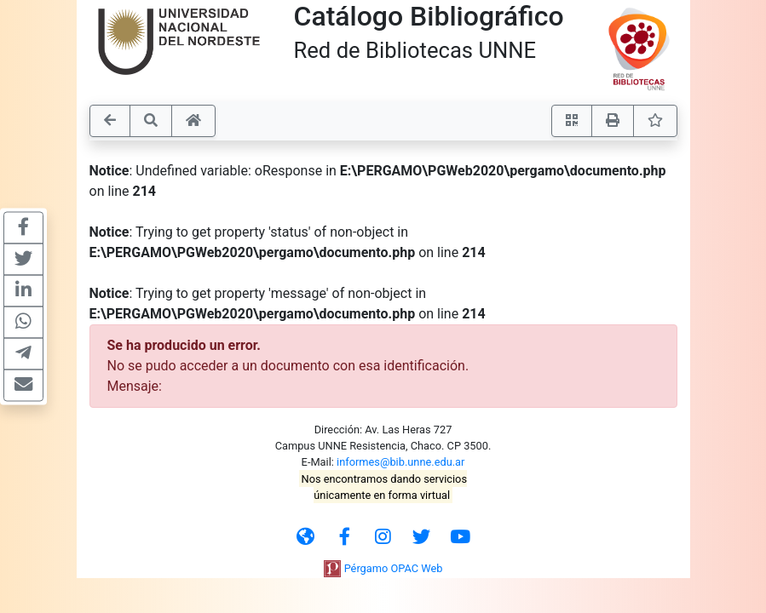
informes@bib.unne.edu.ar (400, 461)
